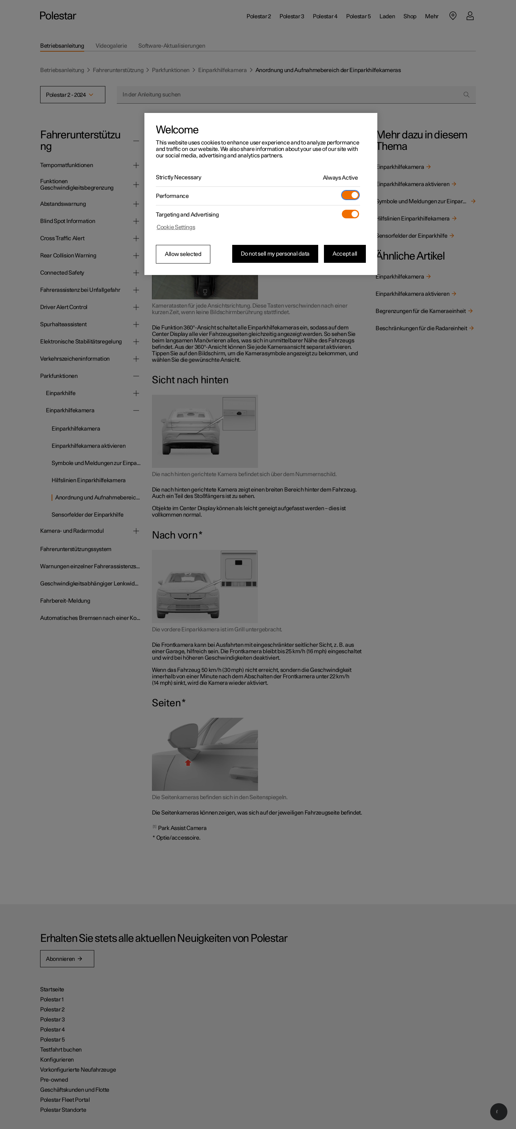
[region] (260, 194)
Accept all (345, 254)
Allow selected (183, 254)
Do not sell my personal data (275, 254)
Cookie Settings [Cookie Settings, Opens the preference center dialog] (176, 227)
